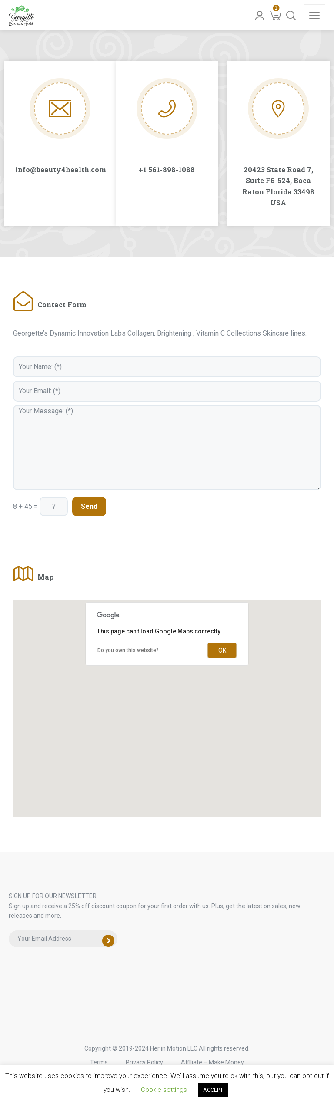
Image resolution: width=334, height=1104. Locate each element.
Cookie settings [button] (164, 1090)
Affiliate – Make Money (212, 1062)
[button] (167, 700)
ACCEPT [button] (213, 1090)
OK (222, 650)
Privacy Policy (144, 1062)
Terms (99, 1062)
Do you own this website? (128, 650)
